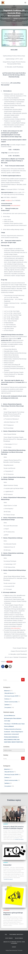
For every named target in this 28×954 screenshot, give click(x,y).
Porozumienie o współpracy (16, 934)
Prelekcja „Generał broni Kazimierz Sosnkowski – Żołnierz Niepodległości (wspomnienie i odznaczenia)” (13, 732)
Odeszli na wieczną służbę (11, 701)
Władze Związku (19, 938)
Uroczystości (8, 707)
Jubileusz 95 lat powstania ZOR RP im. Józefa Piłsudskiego (14, 942)
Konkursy (9, 661)
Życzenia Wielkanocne (9, 715)
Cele (6, 934)
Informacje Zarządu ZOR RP (11, 696)
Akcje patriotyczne (9, 693)
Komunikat (7, 865)
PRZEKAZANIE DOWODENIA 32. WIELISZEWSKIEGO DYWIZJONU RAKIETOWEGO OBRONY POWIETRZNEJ (13, 739)
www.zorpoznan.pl (15, 205)
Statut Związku (9, 938)
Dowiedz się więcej (19, 839)
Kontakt (14, 947)
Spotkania (7, 704)
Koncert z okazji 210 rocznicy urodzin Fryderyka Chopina (13, 827)
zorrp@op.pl (8, 200)
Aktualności (7, 690)
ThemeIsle (19, 950)
